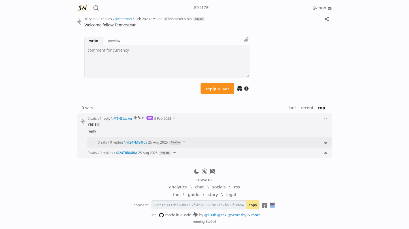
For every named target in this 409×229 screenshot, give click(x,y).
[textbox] (167, 61)
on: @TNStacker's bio (175, 18)
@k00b (210, 214)
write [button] (93, 40)
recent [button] (307, 107)
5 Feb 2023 (141, 18)
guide (193, 194)
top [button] (321, 107)
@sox (221, 214)
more (256, 214)
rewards (204, 179)
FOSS (156, 215)
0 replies (116, 142)
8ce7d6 (211, 221)
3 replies (105, 18)
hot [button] (292, 107)
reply (217, 88)
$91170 (201, 8)
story (213, 194)
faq (176, 194)
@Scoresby (237, 214)
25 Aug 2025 (158, 142)
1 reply (105, 118)
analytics (178, 187)
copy (253, 204)
